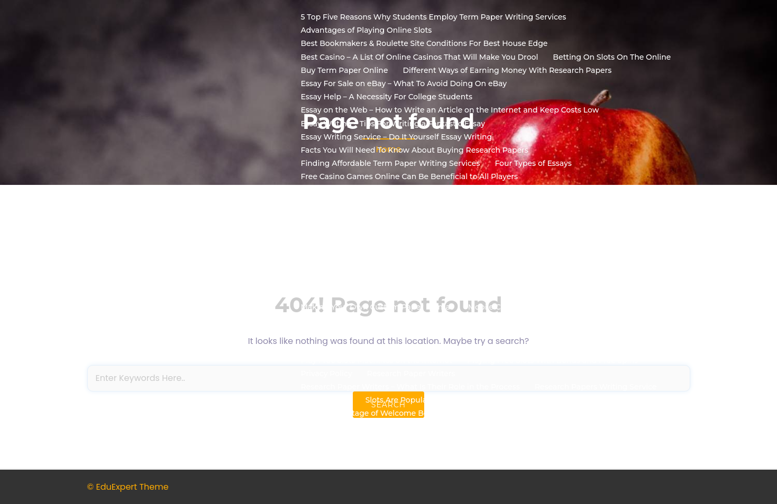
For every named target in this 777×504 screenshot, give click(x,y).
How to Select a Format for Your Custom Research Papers (408, 253)
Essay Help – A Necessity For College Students (387, 96)
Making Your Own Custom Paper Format (377, 307)
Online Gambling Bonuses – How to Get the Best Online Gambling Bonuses (442, 347)
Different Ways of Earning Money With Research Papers (507, 70)
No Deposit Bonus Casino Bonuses (366, 333)
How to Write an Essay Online (525, 267)
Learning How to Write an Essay (517, 293)
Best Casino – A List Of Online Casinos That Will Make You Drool (419, 57)
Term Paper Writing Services (612, 413)
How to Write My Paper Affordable (365, 280)
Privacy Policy (326, 373)
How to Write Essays (633, 267)
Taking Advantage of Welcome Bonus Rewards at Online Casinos (422, 413)
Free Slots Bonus (619, 189)
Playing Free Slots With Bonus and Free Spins (552, 360)
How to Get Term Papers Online (564, 227)
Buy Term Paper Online (344, 70)
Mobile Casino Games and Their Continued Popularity (568, 307)
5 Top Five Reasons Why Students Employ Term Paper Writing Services (433, 17)
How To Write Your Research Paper (509, 280)
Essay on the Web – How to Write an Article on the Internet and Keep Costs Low (450, 110)
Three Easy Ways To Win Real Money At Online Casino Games (415, 427)
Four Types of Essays (533, 163)
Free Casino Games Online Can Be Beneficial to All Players (409, 176)
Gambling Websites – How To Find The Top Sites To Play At (410, 214)
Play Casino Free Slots (639, 347)
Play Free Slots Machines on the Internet (376, 360)
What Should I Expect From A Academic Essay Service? (404, 440)
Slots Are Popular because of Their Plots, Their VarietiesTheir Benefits (494, 400)
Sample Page (326, 400)
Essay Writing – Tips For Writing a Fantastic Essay (393, 123)
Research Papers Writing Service (596, 386)
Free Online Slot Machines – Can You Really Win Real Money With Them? (437, 189)
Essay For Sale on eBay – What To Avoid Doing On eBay (404, 83)
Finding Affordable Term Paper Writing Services (390, 163)
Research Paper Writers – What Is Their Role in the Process (410, 386)
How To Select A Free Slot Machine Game (378, 267)
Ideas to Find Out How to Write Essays (372, 293)
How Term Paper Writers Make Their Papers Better (395, 227)
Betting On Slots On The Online (612, 57)
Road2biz (138, 219)
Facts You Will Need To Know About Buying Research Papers (414, 150)
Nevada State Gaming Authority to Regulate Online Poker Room (421, 320)
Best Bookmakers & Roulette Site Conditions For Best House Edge (424, 43)
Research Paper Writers (411, 373)
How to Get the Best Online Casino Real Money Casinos (404, 240)
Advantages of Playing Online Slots (366, 30)
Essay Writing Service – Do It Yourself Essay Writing (396, 137)
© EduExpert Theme (128, 487)
